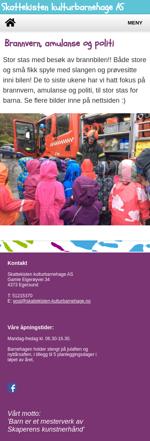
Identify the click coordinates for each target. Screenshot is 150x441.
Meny (135, 23)
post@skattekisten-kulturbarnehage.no (52, 301)
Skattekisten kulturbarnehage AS (63, 7)
